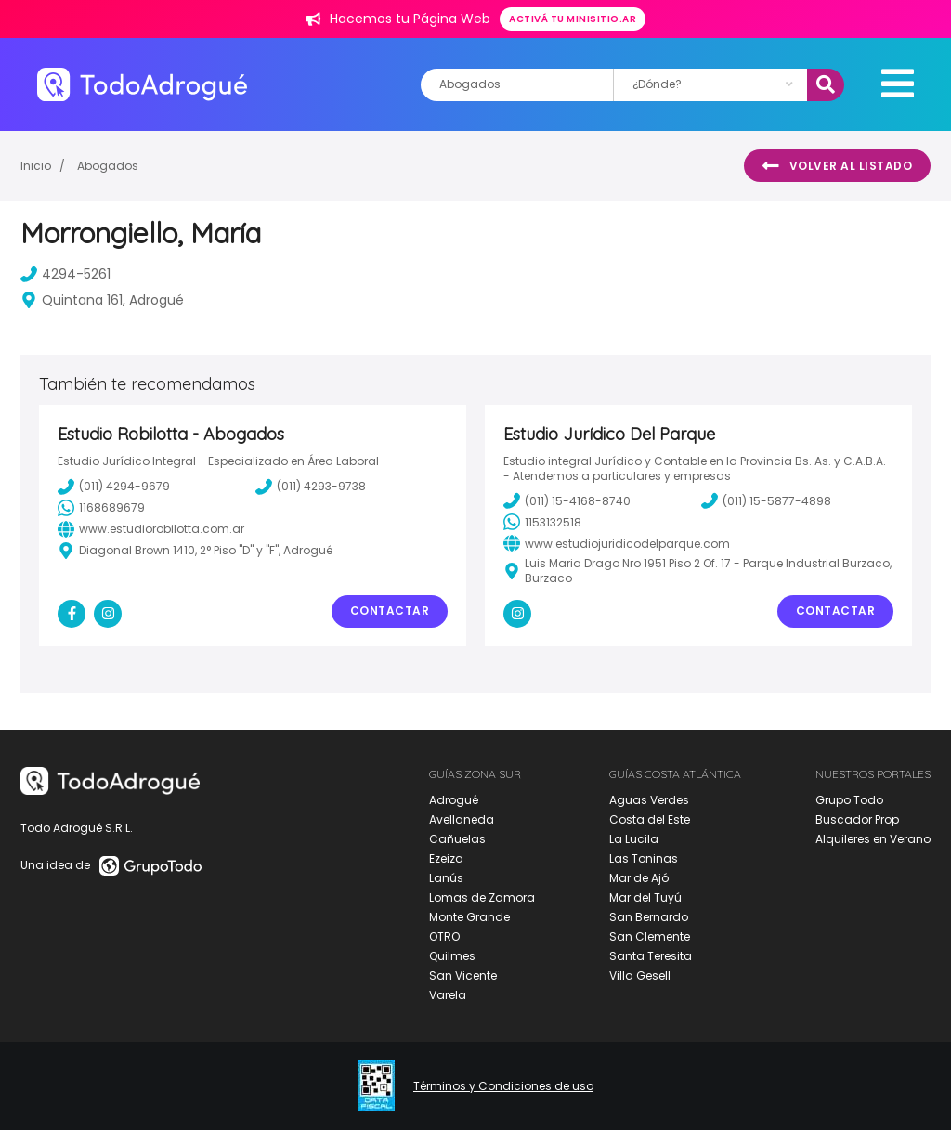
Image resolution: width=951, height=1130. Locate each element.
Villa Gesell (640, 975)
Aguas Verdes (649, 800)
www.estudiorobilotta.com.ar (151, 529)
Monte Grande (469, 917)
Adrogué (453, 800)
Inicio (35, 166)
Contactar (390, 610)
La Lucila (633, 839)
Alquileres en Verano (873, 839)
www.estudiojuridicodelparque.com (616, 543)
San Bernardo (648, 917)
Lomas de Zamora (482, 897)
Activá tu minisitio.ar (572, 19)
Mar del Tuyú (645, 897)
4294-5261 (65, 274)
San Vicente (463, 975)
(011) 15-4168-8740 (567, 500)
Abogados (107, 166)
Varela (447, 995)
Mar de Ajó (639, 878)
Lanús (446, 878)
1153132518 (542, 521)
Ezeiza (446, 858)
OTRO (444, 936)
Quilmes (452, 956)
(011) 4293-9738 (310, 486)
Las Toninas (643, 858)
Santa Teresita (650, 956)
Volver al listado (837, 166)
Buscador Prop (857, 819)
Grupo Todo (849, 800)
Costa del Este (649, 819)
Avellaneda (461, 819)
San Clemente (649, 936)
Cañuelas (457, 839)
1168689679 (101, 508)
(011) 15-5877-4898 (766, 500)
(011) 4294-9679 (114, 486)
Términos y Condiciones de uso (503, 1086)
